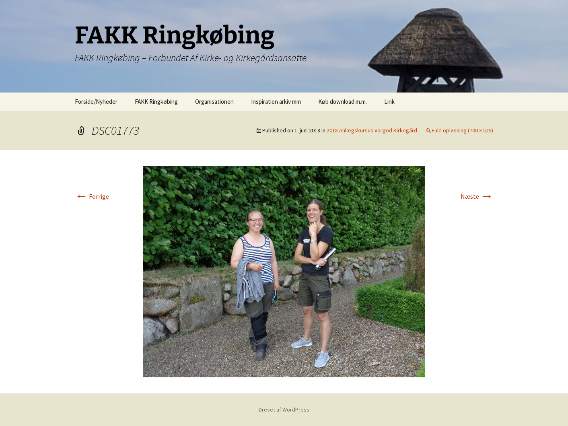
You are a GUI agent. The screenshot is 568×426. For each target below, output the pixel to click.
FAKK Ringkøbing (156, 101)
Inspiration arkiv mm (276, 101)
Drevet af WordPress (284, 409)
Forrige (92, 196)
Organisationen (214, 101)
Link (389, 101)
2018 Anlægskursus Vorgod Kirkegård (372, 130)
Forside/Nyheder (96, 101)
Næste (477, 196)
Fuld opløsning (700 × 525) (462, 130)
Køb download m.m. (342, 101)
